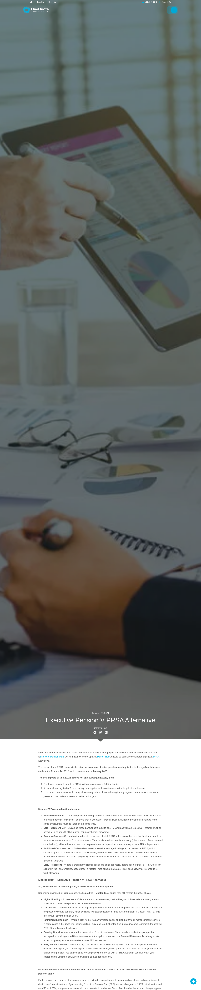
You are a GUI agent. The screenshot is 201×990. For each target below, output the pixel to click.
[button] (94, 733)
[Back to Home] (31, 2)
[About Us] (52, 2)
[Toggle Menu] (167, 10)
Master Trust (103, 757)
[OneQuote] (43, 10)
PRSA (156, 757)
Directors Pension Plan (52, 757)
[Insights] (40, 2)
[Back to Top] (193, 981)
